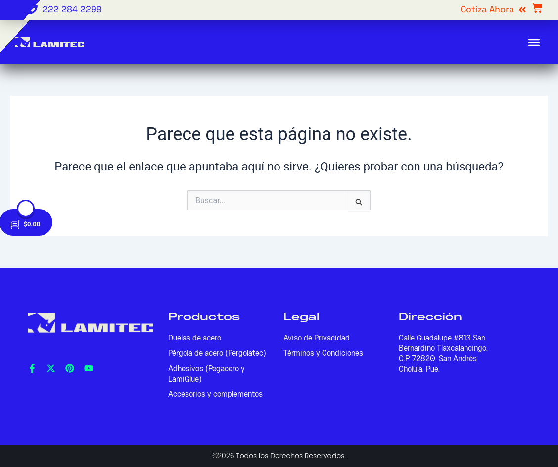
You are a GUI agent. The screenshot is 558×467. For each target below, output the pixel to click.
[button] (534, 42)
